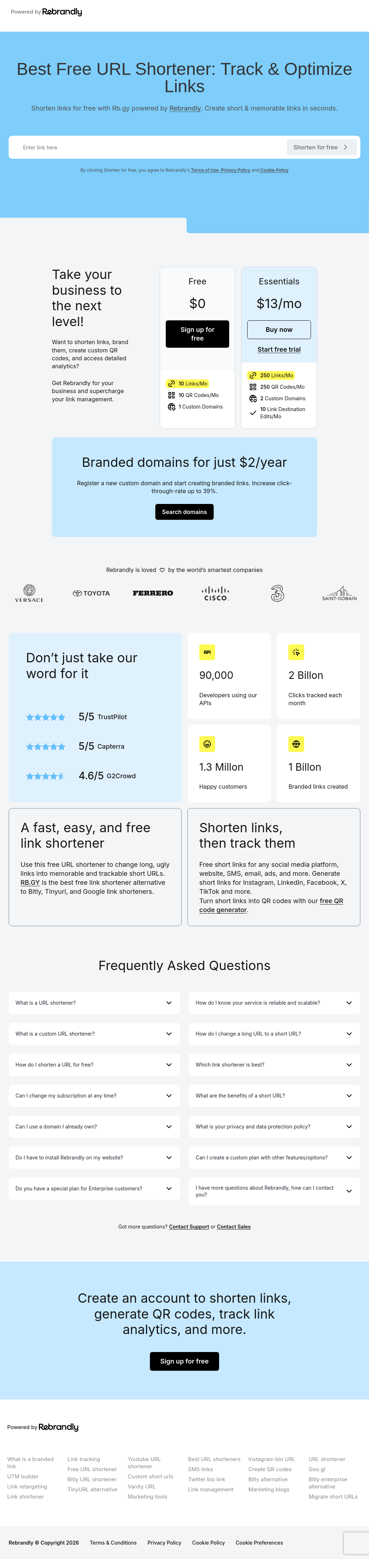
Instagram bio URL (271, 1459)
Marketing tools (148, 1496)
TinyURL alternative (92, 1489)
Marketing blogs (268, 1489)
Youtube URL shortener (144, 1463)
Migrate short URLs (332, 1496)
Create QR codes (270, 1469)
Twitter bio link (206, 1479)
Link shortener (25, 1496)
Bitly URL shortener (92, 1479)
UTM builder (23, 1476)
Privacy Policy (235, 170)
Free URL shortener (92, 1469)
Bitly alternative (268, 1479)
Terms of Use (205, 170)
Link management (211, 1489)
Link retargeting (27, 1486)
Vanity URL (142, 1486)
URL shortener (326, 1459)
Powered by (40, 12)
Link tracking (83, 1459)
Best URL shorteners (214, 1459)
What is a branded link (30, 1463)
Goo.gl (316, 1469)
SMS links (200, 1469)
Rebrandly (185, 108)
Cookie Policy (274, 170)
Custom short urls (150, 1476)
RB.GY (30, 882)
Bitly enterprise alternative (327, 1483)
